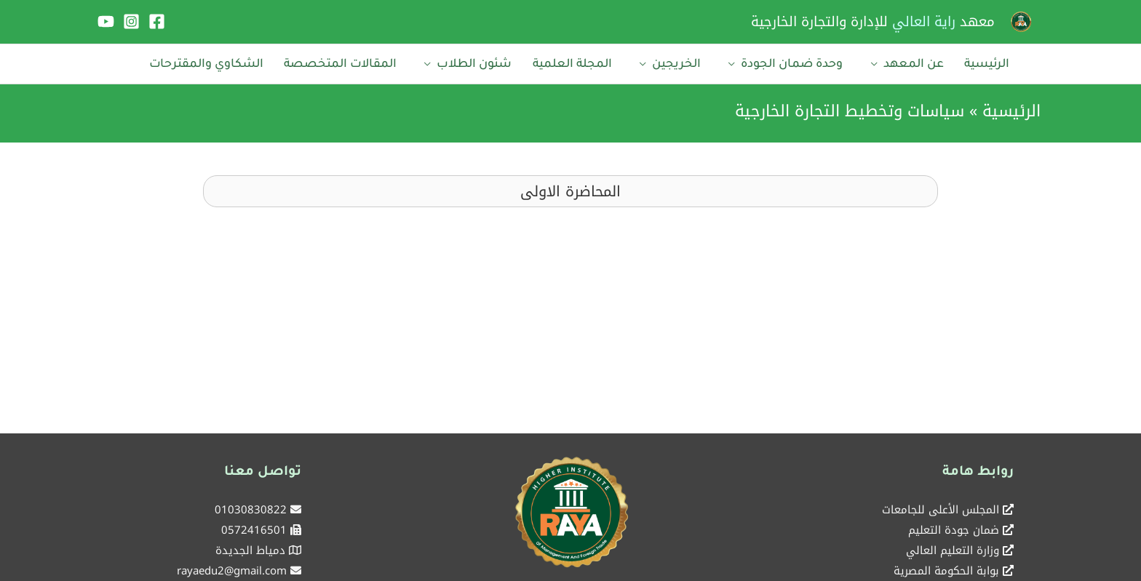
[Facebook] (156, 21)
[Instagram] (131, 21)
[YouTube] (106, 21)
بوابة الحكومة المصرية (946, 566)
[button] (570, 186)
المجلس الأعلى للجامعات (940, 504)
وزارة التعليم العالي (952, 545)
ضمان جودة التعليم (953, 525)
